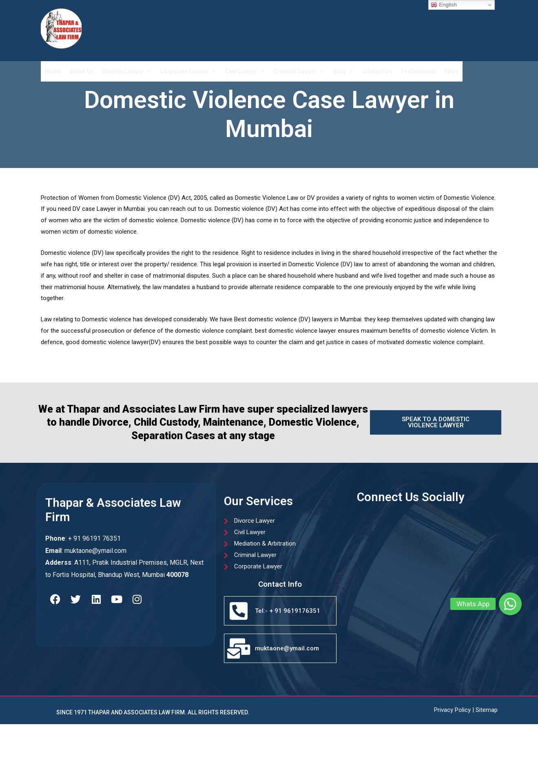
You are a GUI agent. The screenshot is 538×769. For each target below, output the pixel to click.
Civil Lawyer (245, 71)
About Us (81, 71)
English (443, 5)
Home (53, 71)
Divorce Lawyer (127, 71)
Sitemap (487, 710)
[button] (510, 603)
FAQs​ (451, 71)
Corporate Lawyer (188, 71)
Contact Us (377, 71)
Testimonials (418, 71)
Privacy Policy (452, 710)
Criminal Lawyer (299, 71)
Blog (343, 71)
